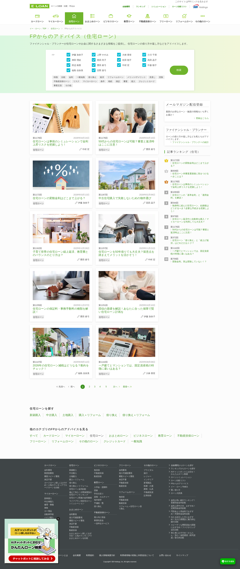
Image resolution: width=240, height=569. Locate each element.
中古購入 (51, 415)
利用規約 (90, 555)
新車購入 (48, 498)
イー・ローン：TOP (38, 29)
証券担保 (147, 495)
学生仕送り (98, 493)
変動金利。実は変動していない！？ (189, 261)
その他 (68, 85)
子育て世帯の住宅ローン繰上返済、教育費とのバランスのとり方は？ (60, 253)
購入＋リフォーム (90, 415)
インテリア (148, 479)
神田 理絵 (74, 60)
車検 (46, 508)
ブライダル (148, 470)
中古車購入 (49, 501)
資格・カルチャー (101, 497)
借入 (133, 81)
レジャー (147, 476)
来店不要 (48, 479)
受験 (96, 490)
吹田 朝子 (124, 60)
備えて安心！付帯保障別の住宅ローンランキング (80, 493)
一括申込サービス (101, 523)
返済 (102, 77)
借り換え (92, 77)
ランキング (140, 7)
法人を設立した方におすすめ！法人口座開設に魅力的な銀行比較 (183, 519)
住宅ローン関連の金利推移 (80, 498)
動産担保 (73, 530)
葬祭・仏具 (148, 489)
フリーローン (165, 21)
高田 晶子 (149, 60)
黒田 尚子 (99, 60)
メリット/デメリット (136, 77)
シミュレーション (158, 7)
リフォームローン (184, 21)
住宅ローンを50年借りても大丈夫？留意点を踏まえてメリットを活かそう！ (126, 253)
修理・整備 (49, 504)
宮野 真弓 (99, 70)
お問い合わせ (165, 555)
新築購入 (35, 415)
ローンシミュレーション (181, 477)
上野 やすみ (100, 54)
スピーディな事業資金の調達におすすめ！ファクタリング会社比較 (183, 527)
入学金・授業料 (100, 487)
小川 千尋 (149, 54)
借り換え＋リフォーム (136, 415)
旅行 (146, 473)
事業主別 (58, 85)
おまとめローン (92, 21)
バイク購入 (49, 517)
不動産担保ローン (147, 21)
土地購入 (67, 415)
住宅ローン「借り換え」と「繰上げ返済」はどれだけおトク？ (190, 241)
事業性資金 (98, 520)
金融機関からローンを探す (182, 465)
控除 (161, 77)
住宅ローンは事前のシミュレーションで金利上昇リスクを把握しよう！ (60, 143)
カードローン (37, 21)
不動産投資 (148, 492)
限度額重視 (49, 473)
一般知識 (81, 77)
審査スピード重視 (51, 476)
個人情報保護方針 (107, 555)
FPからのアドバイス (179, 483)
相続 (110, 81)
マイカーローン (55, 21)
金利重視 (48, 470)
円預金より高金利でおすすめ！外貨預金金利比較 (182, 512)
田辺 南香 (74, 65)
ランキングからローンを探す (183, 468)
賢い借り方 (175, 490)
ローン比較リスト (179, 7)
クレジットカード (147, 81)
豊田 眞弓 (99, 65)
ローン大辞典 (176, 493)
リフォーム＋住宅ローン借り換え (130, 507)
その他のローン (202, 21)
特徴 (56, 77)
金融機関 (126, 7)
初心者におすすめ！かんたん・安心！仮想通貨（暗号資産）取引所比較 (183, 535)
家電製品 (147, 483)
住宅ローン (74, 21)
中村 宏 (123, 65)
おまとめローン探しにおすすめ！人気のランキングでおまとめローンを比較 (80, 535)
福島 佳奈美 (75, 70)
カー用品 (48, 511)
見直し (152, 77)
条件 (103, 81)
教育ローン (129, 21)
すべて (34, 435)
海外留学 (97, 500)
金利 (71, 77)
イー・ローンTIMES (179, 487)
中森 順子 (149, 65)
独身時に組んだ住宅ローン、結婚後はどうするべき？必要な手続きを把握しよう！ (190, 208)
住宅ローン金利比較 (77, 489)
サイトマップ (182, 555)
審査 (126, 81)
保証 (118, 81)
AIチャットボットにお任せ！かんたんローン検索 (183, 473)
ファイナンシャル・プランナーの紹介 (190, 142)
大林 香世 (124, 54)
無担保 (97, 470)
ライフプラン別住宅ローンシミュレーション (80, 502)
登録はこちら (202, 118)
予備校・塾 (98, 503)
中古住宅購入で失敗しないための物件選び (125, 198)
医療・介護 (148, 486)
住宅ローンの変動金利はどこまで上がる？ (59, 198)
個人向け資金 (99, 517)
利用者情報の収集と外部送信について (137, 555)
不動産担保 (74, 527)
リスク (76, 81)
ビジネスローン (110, 21)
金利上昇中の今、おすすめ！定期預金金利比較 (183, 507)
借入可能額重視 (75, 517)
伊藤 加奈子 (75, 54)
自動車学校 (49, 514)
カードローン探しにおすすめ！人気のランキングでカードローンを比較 (55, 485)
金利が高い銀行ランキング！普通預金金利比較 (183, 501)
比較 (63, 77)
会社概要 (77, 555)
